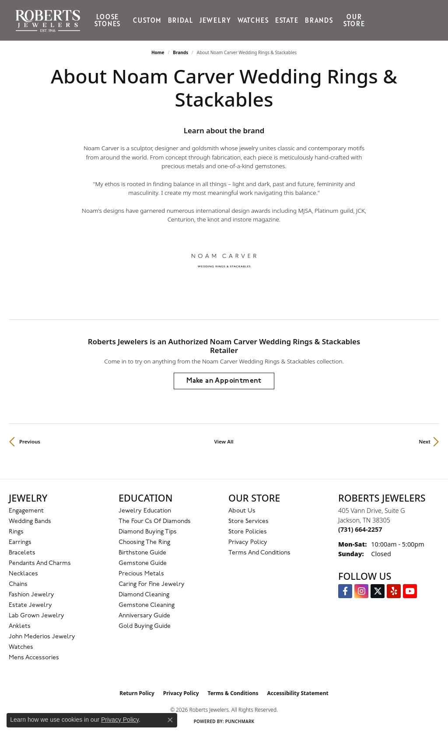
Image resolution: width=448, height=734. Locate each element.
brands (180, 52)
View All (224, 441)
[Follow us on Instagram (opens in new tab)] (361, 591)
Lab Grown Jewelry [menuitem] (36, 616)
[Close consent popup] (170, 720)
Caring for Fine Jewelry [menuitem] (152, 584)
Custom (147, 20)
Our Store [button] (354, 20)
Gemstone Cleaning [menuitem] (147, 605)
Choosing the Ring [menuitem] (144, 542)
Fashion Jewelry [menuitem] (31, 595)
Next (424, 441)
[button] (380, 20)
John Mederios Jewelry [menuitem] (42, 637)
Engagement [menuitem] (26, 511)
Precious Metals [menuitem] (141, 574)
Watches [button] (253, 20)
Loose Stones (107, 20)
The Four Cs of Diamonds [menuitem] (155, 521)
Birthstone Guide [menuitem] (142, 553)
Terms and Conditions (259, 553)
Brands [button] (319, 20)
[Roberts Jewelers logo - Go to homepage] (50, 20)
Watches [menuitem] (21, 647)
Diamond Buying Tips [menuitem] (148, 532)
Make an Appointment (224, 380)
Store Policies (247, 532)
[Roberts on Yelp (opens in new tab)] (394, 591)
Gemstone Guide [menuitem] (143, 563)
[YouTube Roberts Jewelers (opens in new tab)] (410, 591)
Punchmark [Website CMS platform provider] (240, 721)
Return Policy (136, 693)
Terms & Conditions (233, 693)
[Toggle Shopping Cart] (427, 20)
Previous (29, 441)
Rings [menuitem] (16, 532)
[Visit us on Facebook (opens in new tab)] (345, 591)
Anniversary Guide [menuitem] (144, 616)
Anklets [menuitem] (20, 626)
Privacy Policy (247, 542)
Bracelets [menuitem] (22, 553)
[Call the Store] (360, 529)
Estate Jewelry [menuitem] (30, 605)
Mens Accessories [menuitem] (34, 657)
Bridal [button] (180, 20)
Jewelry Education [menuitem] (145, 511)
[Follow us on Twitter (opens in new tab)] (378, 591)
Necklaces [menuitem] (23, 574)
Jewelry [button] (215, 20)
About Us (242, 511)
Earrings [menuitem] (20, 542)
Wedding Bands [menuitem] (30, 521)
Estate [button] (286, 20)
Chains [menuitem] (18, 584)
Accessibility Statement (297, 693)
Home (157, 52)
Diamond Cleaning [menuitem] (144, 595)
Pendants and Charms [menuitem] (40, 563)
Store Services (248, 521)
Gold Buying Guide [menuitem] (145, 626)
